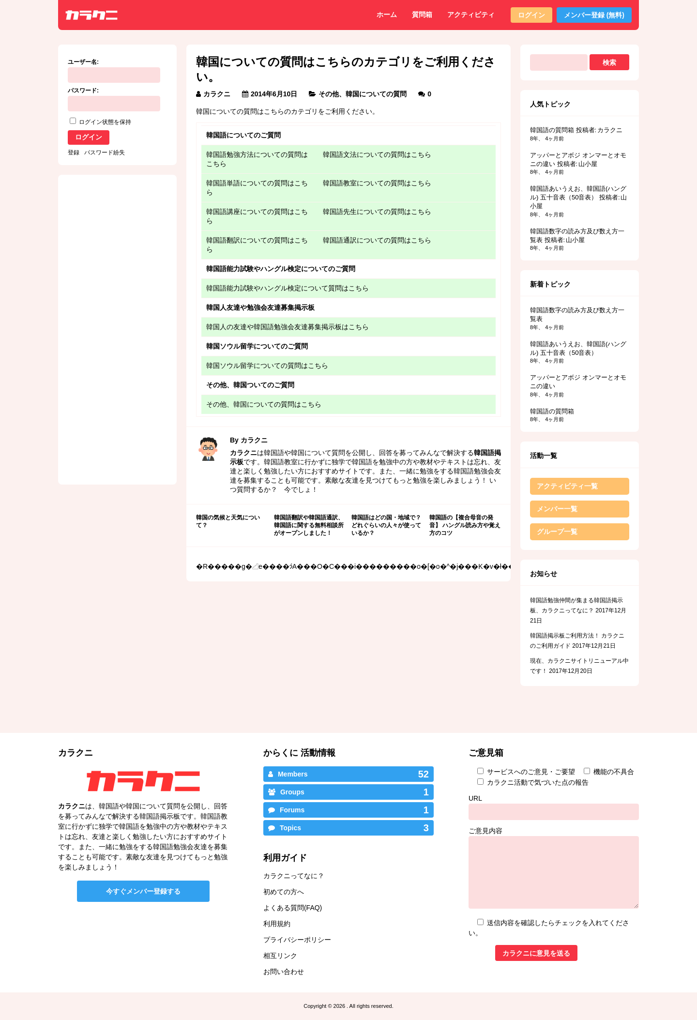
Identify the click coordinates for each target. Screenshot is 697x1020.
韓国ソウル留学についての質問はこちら (267, 365)
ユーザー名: (83, 62)
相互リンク (280, 955)
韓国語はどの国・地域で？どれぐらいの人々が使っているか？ (386, 525)
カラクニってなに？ (293, 876)
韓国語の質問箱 (552, 130)
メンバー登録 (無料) (594, 15)
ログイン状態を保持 (105, 122)
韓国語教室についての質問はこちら (377, 183)
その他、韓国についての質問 (362, 94)
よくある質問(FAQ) (292, 908)
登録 (73, 152)
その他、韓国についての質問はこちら (263, 404)
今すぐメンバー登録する (143, 891)
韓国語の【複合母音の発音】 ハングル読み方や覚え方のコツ (464, 525)
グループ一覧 (557, 531)
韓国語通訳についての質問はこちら (377, 240)
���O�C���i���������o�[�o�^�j (377, 566)
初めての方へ (283, 892)
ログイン (531, 15)
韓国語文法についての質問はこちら (377, 154)
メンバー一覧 (557, 509)
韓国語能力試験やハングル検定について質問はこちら (287, 288)
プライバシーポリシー (297, 940)
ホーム (387, 14)
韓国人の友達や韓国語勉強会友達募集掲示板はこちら (287, 327)
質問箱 (422, 14)
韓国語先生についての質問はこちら (377, 211)
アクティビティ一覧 (567, 486)
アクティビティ (471, 14)
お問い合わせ (283, 971)
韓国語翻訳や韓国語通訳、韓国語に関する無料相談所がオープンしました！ (309, 525)
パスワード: (83, 90)
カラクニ (216, 94)
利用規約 (276, 924)
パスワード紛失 (104, 152)
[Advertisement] (270, 650)
